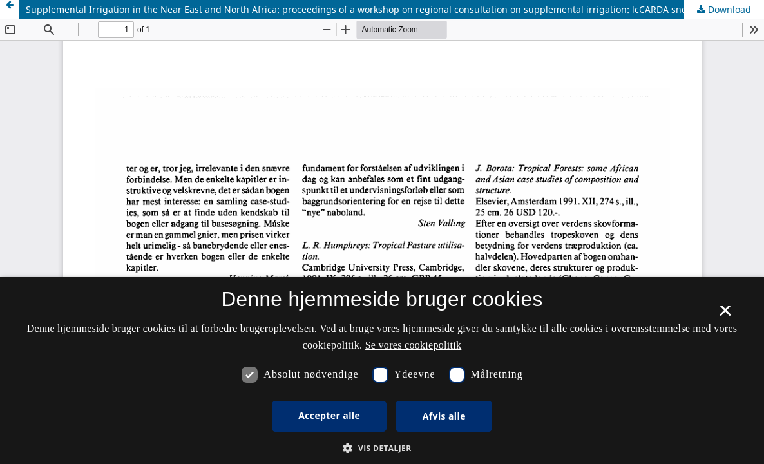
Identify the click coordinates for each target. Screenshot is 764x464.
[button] (381, 448)
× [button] (725, 315)
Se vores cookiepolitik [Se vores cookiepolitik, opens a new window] (413, 345)
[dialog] (382, 370)
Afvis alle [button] (444, 416)
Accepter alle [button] (329, 415)
